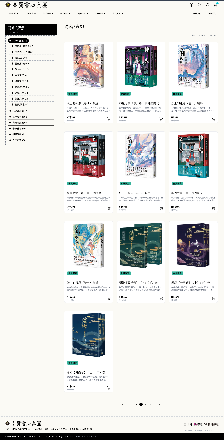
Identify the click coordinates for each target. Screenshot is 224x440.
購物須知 (199, 430)
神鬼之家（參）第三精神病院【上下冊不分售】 (140, 105)
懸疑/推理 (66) (20, 87)
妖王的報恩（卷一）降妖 (82, 282)
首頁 (193, 35)
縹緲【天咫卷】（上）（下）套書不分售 (192, 284)
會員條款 (189, 430)
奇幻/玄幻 (213, 35)
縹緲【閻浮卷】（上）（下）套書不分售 (139, 284)
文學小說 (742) (18, 40)
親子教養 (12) (17, 134)
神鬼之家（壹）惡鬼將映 (187, 193)
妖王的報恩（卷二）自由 (134, 193)
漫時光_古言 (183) (22, 51)
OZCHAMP (91, 436)
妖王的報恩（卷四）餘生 (82, 103)
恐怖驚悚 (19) (20, 81)
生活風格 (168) (18, 116)
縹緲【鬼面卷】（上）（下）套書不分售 (87, 374)
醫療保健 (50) (17, 128)
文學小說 (202, 35)
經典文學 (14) (20, 92)
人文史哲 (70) (17, 140)
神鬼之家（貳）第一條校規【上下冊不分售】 (88, 195)
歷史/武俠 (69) (20, 63)
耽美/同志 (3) (19, 104)
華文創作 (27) (20, 69)
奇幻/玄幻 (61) (20, 57)
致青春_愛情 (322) (22, 46)
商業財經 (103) (18, 122)
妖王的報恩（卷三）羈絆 (187, 103)
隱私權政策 (211, 430)
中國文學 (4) (19, 75)
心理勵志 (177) (18, 111)
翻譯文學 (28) (20, 98)
